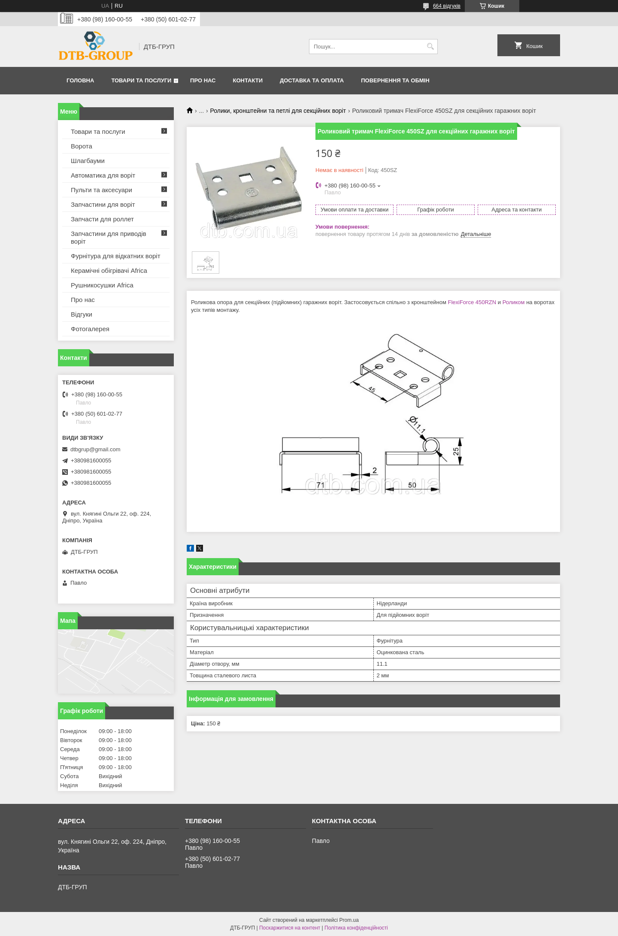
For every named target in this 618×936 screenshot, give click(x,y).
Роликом (514, 302)
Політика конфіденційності (356, 928)
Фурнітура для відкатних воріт (116, 256)
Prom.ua (349, 920)
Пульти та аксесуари (101, 189)
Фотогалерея (90, 328)
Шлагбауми (88, 160)
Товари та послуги (141, 80)
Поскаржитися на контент (289, 928)
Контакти (248, 80)
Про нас (202, 80)
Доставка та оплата (312, 80)
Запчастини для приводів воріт (108, 237)
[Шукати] (430, 46)
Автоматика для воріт (103, 175)
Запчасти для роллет (102, 219)
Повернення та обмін (395, 80)
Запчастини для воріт (103, 204)
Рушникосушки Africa (102, 285)
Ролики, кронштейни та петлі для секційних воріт (278, 110)
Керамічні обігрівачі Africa (109, 270)
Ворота (81, 146)
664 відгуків (446, 6)
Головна (80, 80)
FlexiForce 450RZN (472, 302)
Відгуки (81, 314)
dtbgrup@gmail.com (95, 449)
